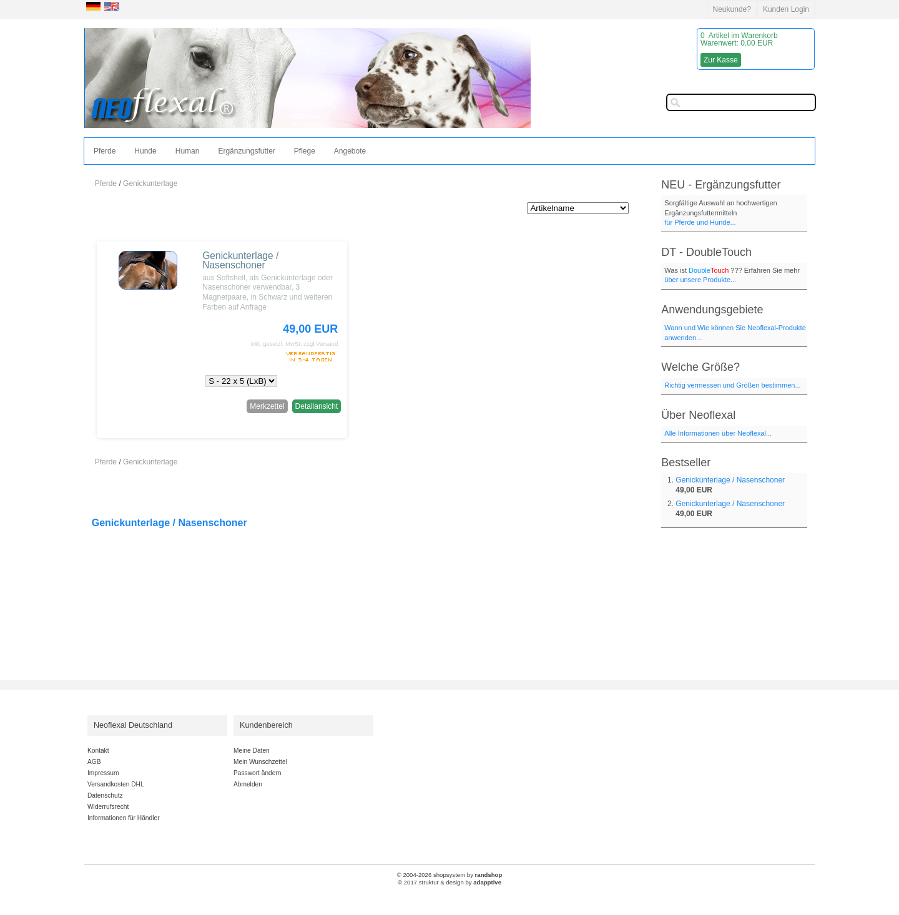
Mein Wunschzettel (260, 761)
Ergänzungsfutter (246, 151)
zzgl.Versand (320, 343)
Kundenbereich (266, 725)
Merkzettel (267, 406)
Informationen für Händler (123, 818)
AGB (94, 761)
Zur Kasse (721, 60)
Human (187, 151)
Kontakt (98, 750)
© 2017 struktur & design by (449, 882)
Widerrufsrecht (108, 806)
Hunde (145, 151)
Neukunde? (732, 9)
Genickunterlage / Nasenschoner (240, 260)
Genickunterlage (150, 183)
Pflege (304, 151)
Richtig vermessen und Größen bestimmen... (732, 385)
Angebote (350, 151)
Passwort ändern (257, 773)
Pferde (104, 151)
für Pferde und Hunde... (699, 222)
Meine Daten (251, 750)
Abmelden (247, 784)
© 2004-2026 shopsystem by (450, 874)
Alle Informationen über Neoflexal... (718, 433)
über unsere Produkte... (700, 279)
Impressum (103, 773)
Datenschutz (105, 795)
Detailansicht (316, 406)
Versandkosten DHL (115, 784)
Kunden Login (786, 9)
